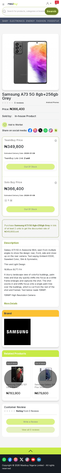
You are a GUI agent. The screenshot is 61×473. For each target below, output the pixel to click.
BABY (5, 21)
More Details (10, 303)
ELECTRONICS (17, 21)
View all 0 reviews (30, 429)
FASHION (41, 21)
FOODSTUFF (53, 21)
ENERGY (30, 21)
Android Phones (52, 102)
